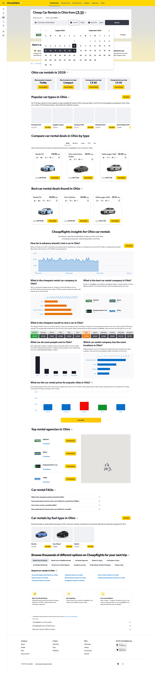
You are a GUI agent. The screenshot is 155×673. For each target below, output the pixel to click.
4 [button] (55, 46)
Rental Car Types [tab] (97, 560)
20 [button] (65, 55)
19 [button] (60, 55)
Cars (32, 63)
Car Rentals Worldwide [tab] (40, 565)
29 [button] (74, 60)
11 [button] (55, 50)
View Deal (47, 127)
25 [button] (55, 60)
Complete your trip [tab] (80, 565)
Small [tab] (67, 143)
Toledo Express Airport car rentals (75, 578)
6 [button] (64, 46)
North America (39, 63)
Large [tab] (83, 143)
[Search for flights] (3, 9)
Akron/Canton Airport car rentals (108, 575)
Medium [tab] (75, 143)
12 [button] (60, 50)
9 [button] (45, 50)
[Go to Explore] (3, 26)
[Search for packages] (3, 22)
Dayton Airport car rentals (40, 578)
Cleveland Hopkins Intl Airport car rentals (45, 575)
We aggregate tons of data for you (82, 626)
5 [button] (109, 41)
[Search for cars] (3, 17)
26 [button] (60, 60)
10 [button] (50, 50)
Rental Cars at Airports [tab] (40, 560)
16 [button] (46, 55)
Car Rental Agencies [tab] (81, 560)
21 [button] (69, 55)
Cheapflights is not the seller (82, 622)
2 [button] (45, 46)
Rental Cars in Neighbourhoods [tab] (61, 560)
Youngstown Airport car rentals (74, 580)
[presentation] (85, 13)
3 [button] (50, 46)
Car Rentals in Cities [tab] (113, 560)
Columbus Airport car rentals (74, 575)
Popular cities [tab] (119, 565)
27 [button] (65, 60)
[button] (3, 3)
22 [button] (74, 55)
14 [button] (69, 50)
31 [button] (50, 65)
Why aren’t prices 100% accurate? (82, 629)
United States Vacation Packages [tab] (100, 565)
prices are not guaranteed (70, 616)
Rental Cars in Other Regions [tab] (61, 565)
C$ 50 (80, 12)
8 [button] (74, 46)
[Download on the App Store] (121, 649)
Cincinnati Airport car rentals (41, 580)
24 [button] (51, 60)
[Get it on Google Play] (121, 645)
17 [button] (50, 55)
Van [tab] (95, 143)
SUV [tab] (89, 143)
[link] (43, 87)
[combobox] (38, 18)
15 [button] (74, 50)
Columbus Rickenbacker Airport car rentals (111, 578)
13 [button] (65, 50)
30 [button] (46, 65)
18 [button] (55, 55)
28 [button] (69, 60)
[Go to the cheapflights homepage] (14, 3)
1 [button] (74, 41)
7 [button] (69, 46)
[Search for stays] (3, 13)
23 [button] (46, 60)
